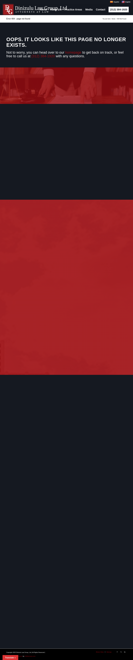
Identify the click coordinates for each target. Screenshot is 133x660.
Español (114, 2)
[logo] (35, 9)
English (126, 2)
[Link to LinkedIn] (125, 652)
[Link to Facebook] (117, 652)
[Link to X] (121, 652)
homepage (73, 52)
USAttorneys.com (30, 656)
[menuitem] (43, 9)
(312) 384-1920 (43, 56)
